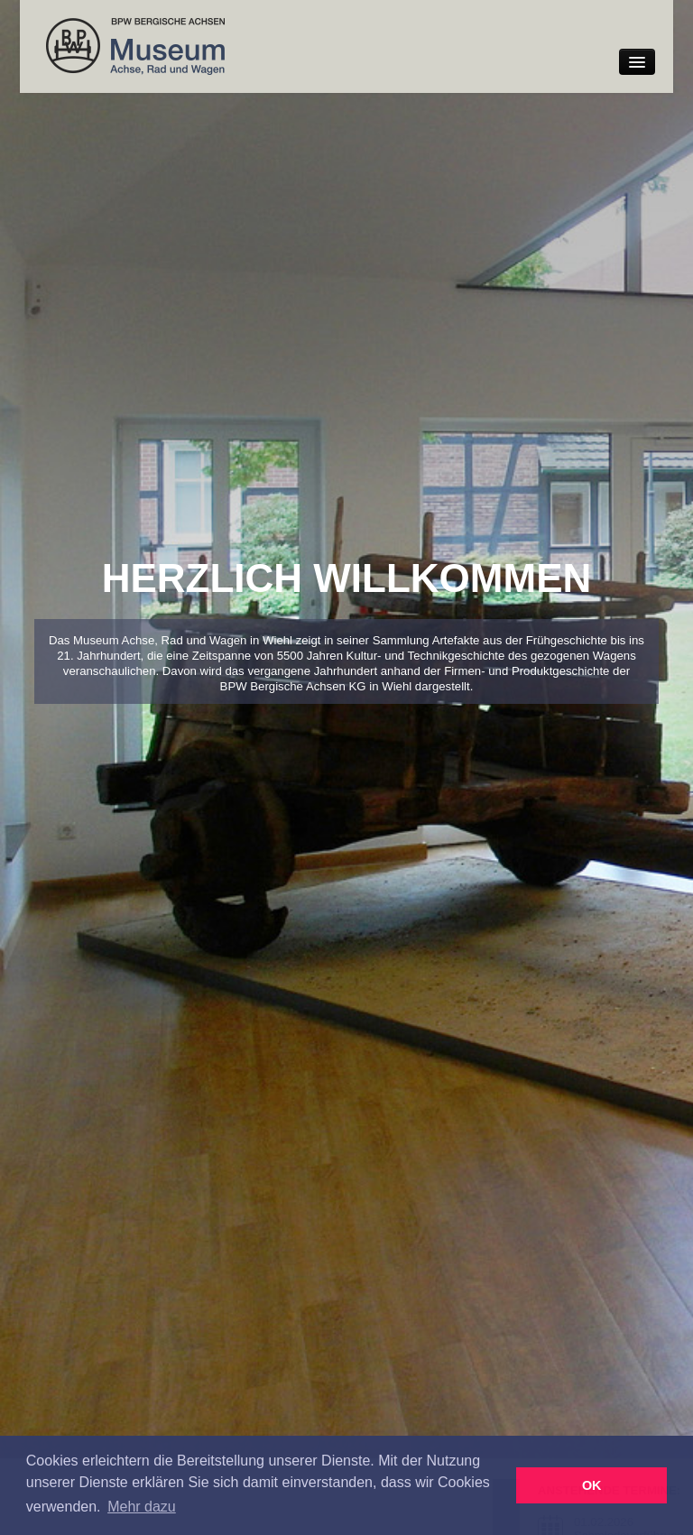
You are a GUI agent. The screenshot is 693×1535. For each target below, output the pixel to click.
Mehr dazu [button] (141, 1506)
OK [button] (592, 1485)
